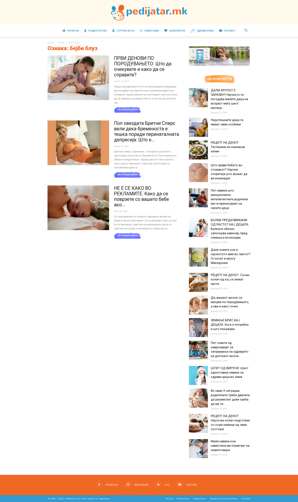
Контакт (245, 498)
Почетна (71, 30)
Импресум (183, 498)
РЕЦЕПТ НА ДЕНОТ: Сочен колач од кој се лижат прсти (230, 279)
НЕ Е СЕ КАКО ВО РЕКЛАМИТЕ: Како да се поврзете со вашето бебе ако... (141, 196)
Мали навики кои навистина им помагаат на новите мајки (230, 445)
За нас (169, 498)
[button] (245, 31)
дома (50, 42)
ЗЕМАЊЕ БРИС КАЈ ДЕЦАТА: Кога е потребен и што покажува (230, 324)
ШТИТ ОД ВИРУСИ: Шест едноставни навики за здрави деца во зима (229, 372)
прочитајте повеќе (127, 109)
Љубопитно (174, 30)
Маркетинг (199, 498)
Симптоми (149, 30)
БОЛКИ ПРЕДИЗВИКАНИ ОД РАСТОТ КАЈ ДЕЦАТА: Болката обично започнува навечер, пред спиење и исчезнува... (230, 228)
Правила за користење (224, 498)
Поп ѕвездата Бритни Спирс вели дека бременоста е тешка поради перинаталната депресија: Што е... (146, 131)
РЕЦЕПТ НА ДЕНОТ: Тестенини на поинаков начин (228, 147)
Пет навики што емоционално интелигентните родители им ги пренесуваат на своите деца (229, 199)
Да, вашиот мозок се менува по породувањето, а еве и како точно (230, 302)
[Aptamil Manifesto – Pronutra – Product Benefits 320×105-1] (219, 65)
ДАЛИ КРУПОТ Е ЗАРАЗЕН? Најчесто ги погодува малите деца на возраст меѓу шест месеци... (229, 99)
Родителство (95, 30)
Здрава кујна (202, 31)
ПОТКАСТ (227, 30)
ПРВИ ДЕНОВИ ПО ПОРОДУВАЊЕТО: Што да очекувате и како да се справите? (142, 66)
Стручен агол (123, 30)
